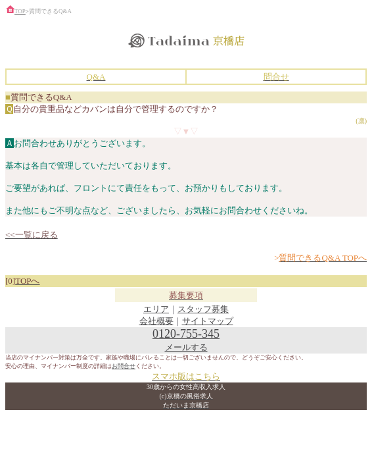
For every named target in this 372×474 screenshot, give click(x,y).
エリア (156, 309)
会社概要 (156, 321)
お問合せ (123, 366)
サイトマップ (207, 321)
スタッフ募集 (203, 309)
